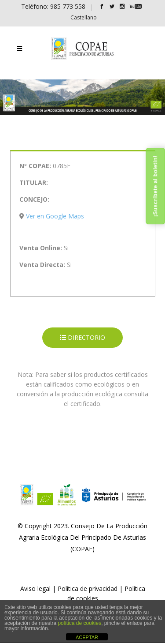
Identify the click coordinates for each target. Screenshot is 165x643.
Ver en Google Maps (55, 216)
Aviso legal (35, 588)
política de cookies (79, 623)
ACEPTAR (87, 637)
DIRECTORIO (82, 337)
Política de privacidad (87, 588)
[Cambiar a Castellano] (83, 17)
